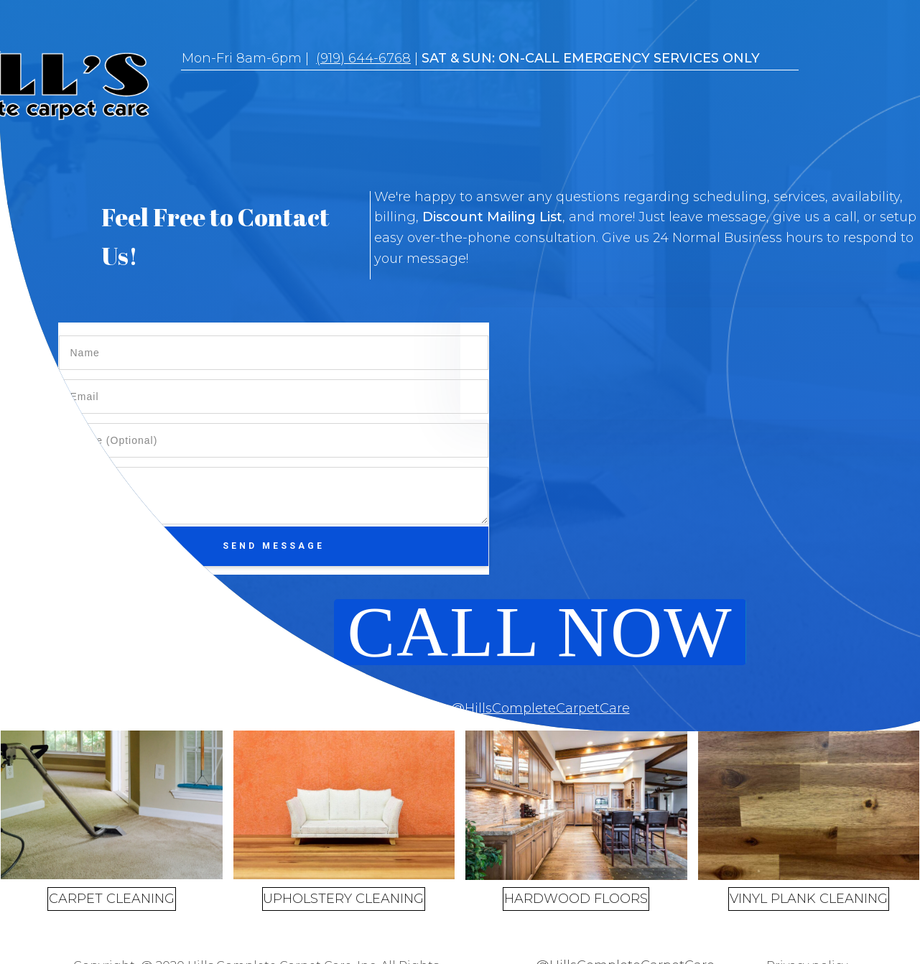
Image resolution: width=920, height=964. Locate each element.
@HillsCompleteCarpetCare (540, 708)
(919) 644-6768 (363, 58)
